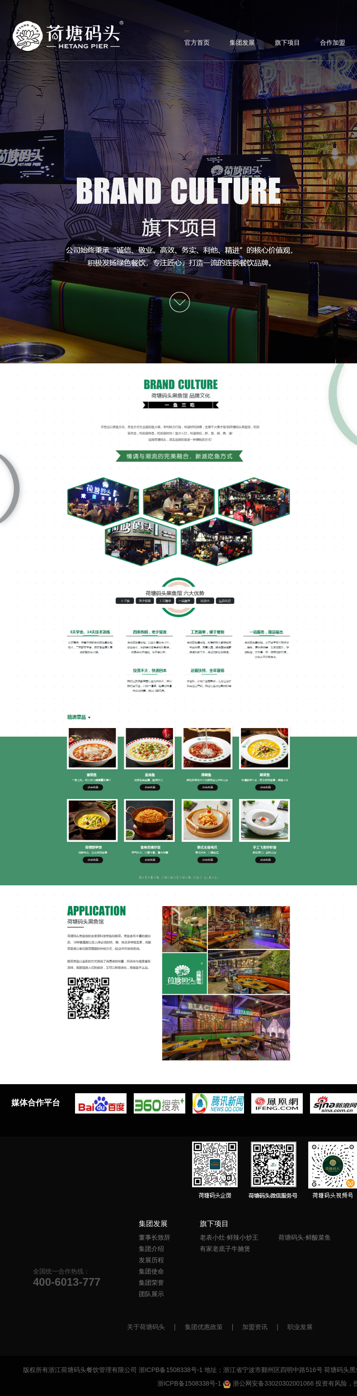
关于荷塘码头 (146, 1326)
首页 (68, 36)
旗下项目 (287, 42)
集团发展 (242, 42)
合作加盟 (332, 42)
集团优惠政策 (204, 1326)
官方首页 (197, 42)
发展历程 (151, 1260)
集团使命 (151, 1271)
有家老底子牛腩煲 (225, 1248)
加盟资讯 (255, 1326)
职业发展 (300, 1326)
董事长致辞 (154, 1237)
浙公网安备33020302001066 (268, 1383)
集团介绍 (151, 1248)
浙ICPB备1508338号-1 (171, 1369)
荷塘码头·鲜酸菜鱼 (304, 1237)
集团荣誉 (151, 1282)
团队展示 (151, 1293)
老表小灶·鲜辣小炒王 (229, 1237)
